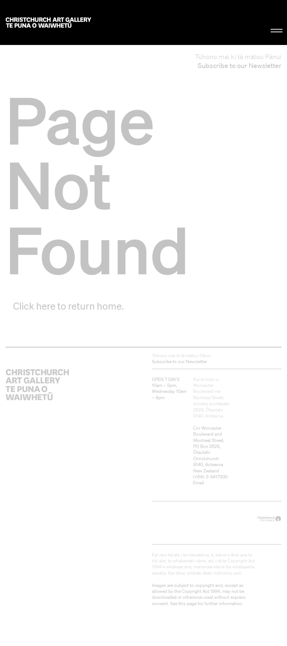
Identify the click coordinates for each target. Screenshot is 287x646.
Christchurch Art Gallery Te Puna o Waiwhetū (48, 22)
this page (187, 603)
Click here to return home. (68, 305)
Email (198, 482)
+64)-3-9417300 (211, 477)
